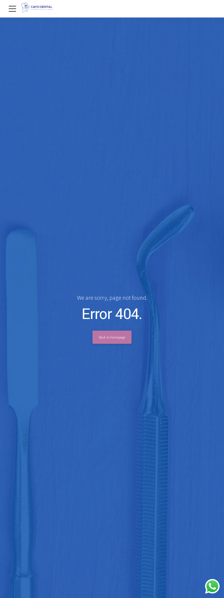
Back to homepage (112, 337)
